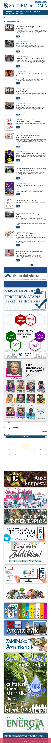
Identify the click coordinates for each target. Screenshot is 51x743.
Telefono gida (19, 13)
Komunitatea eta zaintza (40, 198)
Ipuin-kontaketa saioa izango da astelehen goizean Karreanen (29, 252)
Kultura (33, 119)
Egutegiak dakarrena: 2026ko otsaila (27, 200)
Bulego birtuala (10, 13)
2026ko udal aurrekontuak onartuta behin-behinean (29, 215)
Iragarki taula (37, 11)
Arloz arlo (29, 11)
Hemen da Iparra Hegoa (23, 105)
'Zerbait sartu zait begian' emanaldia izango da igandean (30, 74)
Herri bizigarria (32, 211)
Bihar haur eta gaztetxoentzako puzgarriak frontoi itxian (29, 186)
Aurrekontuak (25, 211)
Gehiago (17, 36)
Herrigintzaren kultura (27, 25)
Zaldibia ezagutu (10, 11)
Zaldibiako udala (20, 11)
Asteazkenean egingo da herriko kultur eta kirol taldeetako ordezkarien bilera (31, 169)
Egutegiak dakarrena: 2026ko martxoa (28, 121)
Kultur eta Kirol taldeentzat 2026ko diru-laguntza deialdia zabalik (28, 136)
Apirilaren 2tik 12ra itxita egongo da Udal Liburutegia (29, 27)
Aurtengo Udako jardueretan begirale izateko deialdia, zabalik (30, 90)
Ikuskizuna (38, 119)
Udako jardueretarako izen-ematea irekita (29, 43)
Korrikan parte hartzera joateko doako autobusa (31, 58)
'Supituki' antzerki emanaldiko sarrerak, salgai (30, 153)
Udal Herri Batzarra (30, 213)
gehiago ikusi (44, 431)
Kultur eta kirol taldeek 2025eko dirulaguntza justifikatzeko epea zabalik (30, 234)
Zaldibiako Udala (8, 1)
